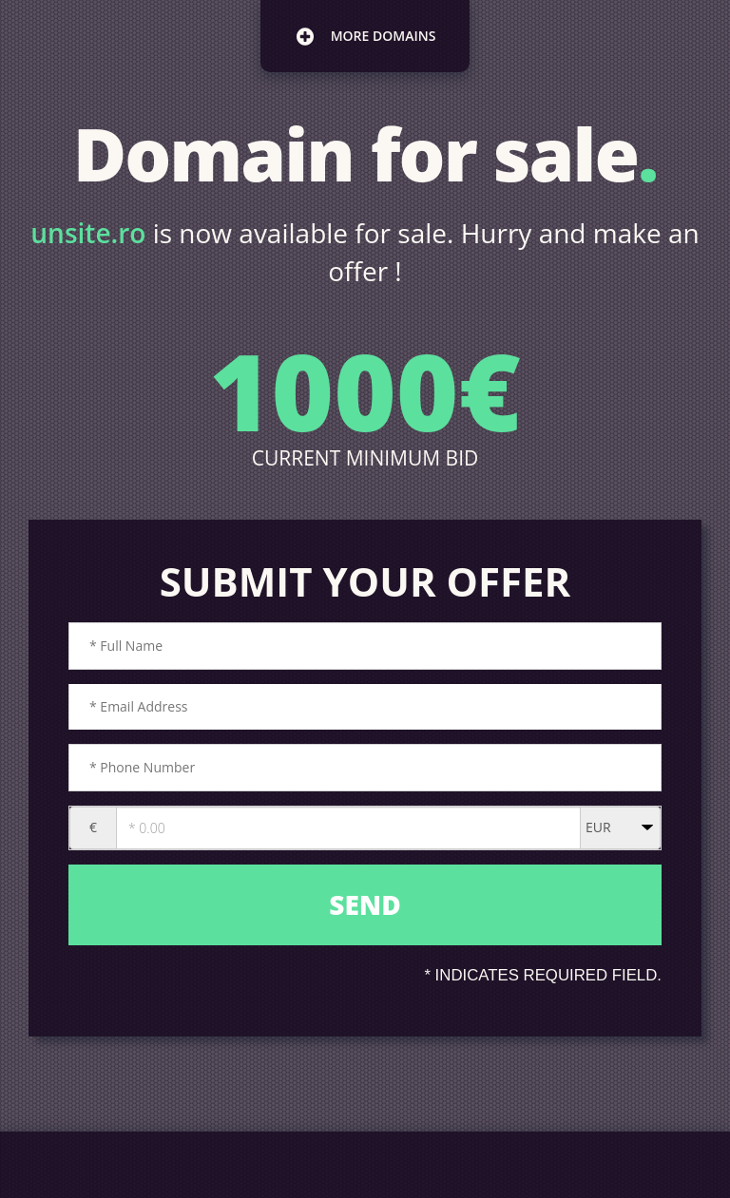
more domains (366, 36)
